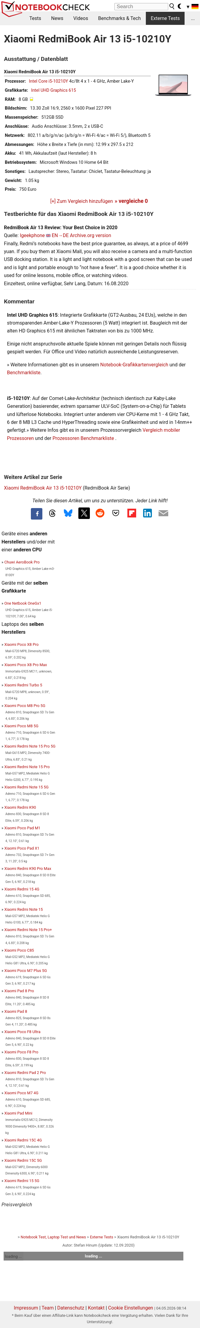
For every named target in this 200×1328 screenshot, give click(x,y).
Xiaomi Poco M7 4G (21, 1093)
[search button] (172, 6)
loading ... (13, 1256)
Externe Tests (165, 18)
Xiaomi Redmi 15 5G (21, 1180)
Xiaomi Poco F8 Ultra (22, 1031)
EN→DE (60, 235)
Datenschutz (70, 1308)
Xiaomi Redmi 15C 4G (23, 1140)
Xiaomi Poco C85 (19, 950)
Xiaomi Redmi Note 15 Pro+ (28, 929)
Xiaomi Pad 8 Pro (19, 991)
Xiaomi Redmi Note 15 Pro (27, 767)
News (57, 18)
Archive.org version (90, 235)
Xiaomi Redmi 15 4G (21, 889)
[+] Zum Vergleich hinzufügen (81, 201)
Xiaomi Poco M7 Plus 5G (25, 970)
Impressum (26, 1308)
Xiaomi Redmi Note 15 (23, 909)
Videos (80, 18)
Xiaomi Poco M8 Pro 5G (24, 705)
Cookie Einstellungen (130, 1308)
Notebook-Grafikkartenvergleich (134, 365)
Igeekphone (32, 235)
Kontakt (96, 1308)
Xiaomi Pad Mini (18, 1113)
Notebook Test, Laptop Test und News (53, 1237)
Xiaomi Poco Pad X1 (21, 848)
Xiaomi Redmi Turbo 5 (23, 685)
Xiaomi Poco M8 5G (21, 726)
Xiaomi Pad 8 (15, 1011)
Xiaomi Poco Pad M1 (22, 828)
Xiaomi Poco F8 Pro (21, 1052)
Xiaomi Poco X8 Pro (21, 644)
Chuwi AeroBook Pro (22, 562)
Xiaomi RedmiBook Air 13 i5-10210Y (43, 488)
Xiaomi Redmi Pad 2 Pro (25, 1072)
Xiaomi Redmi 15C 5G (23, 1160)
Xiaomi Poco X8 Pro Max (25, 664)
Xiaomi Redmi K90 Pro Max (27, 868)
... (193, 18)
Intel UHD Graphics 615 (53, 90)
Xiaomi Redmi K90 (20, 807)
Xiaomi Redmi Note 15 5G (26, 787)
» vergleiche (131, 201)
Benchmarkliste (24, 372)
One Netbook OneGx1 (22, 603)
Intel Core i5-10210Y (48, 81)
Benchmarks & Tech (119, 18)
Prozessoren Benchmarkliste (83, 438)
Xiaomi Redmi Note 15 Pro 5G (29, 746)
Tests (35, 18)
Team (47, 1308)
